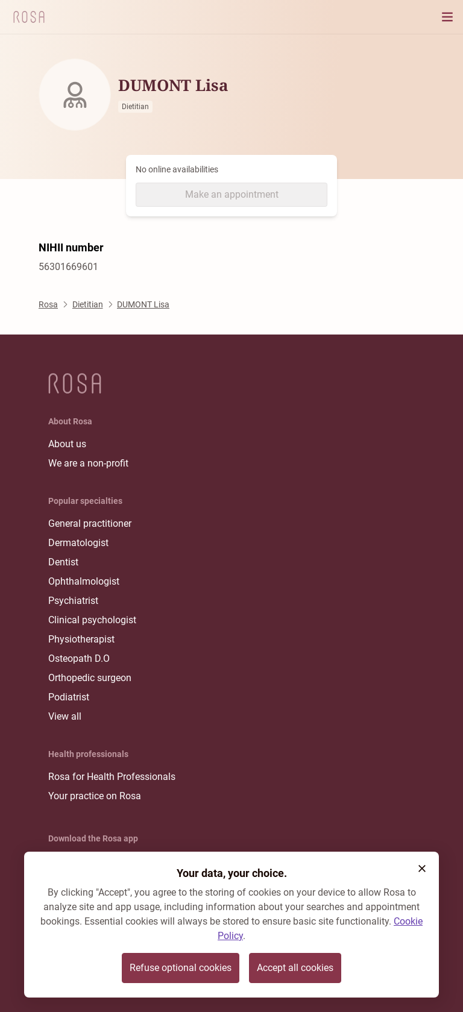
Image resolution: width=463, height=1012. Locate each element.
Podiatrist (68, 697)
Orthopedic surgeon (89, 678)
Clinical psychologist (92, 620)
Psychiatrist (73, 600)
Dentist (63, 562)
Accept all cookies (295, 967)
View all (64, 716)
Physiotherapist (81, 639)
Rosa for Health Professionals (111, 776)
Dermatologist (78, 542)
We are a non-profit (88, 463)
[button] (422, 868)
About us (67, 444)
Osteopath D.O (79, 658)
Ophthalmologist (83, 581)
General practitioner (89, 523)
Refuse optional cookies (181, 967)
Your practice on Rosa (94, 796)
